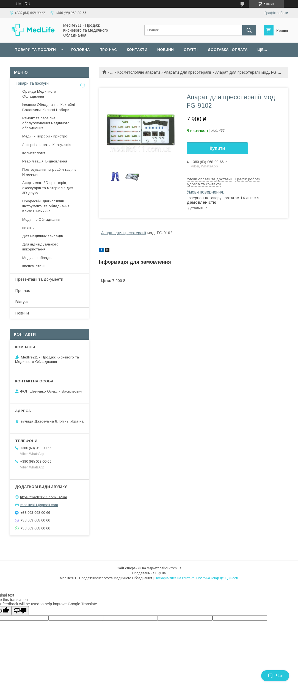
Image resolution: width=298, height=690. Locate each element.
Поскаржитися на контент (174, 578)
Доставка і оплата (227, 50)
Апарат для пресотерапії (123, 233)
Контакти (137, 50)
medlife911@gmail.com (39, 505)
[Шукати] (249, 30)
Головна (80, 50)
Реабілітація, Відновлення (44, 161)
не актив (29, 228)
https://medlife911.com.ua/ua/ (43, 497)
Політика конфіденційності (217, 578)
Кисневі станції (35, 266)
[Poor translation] (20, 610)
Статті (191, 50)
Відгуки (22, 302)
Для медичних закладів (42, 236)
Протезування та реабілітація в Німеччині (49, 171)
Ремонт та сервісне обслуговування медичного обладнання (46, 123)
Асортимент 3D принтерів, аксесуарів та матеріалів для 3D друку (47, 188)
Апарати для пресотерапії (187, 72)
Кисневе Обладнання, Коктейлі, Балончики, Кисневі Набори (49, 107)
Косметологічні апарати (138, 72)
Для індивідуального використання (40, 246)
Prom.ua (175, 568)
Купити (217, 148)
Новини (165, 50)
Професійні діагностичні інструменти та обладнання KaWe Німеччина (46, 206)
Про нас (108, 50)
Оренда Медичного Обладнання (39, 93)
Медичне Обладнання (41, 219)
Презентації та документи (39, 279)
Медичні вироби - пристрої (45, 136)
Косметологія (33, 153)
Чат (275, 675)
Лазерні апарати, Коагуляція (46, 145)
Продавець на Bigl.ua (149, 573)
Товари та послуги (35, 50)
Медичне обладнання (40, 258)
